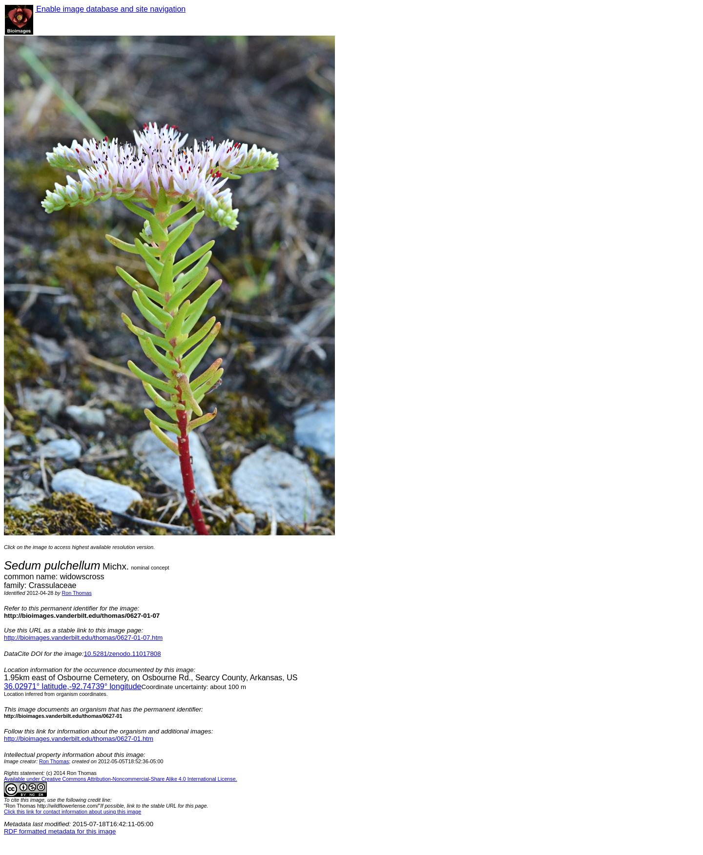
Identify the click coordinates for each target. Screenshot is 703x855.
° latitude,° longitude (72, 686)
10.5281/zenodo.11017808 (122, 653)
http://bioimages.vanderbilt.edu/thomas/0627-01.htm (78, 738)
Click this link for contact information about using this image (72, 811)
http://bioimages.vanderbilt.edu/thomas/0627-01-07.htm (83, 637)
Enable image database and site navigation (110, 9)
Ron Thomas (77, 593)
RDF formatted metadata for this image (60, 831)
